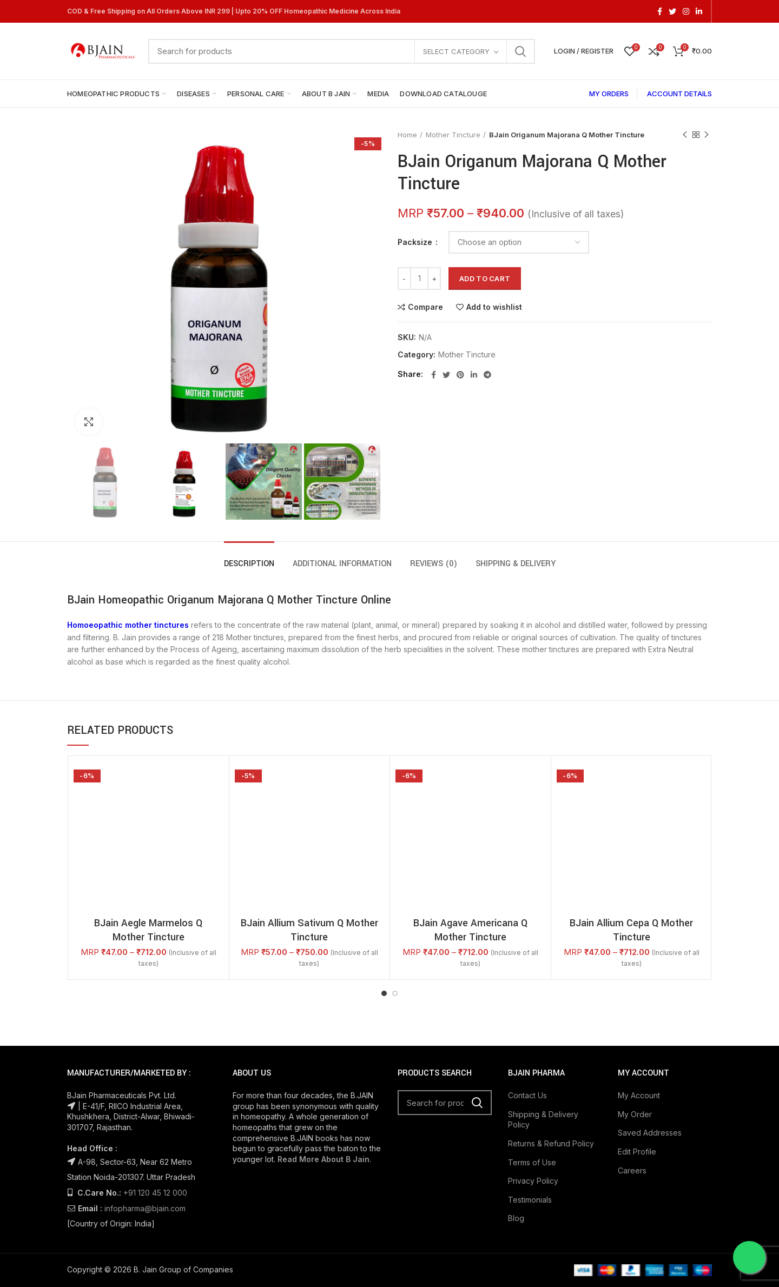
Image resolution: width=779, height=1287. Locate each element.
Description (249, 563)
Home (407, 134)
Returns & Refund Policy (551, 1143)
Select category (456, 51)
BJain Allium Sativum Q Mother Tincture (309, 930)
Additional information (342, 563)
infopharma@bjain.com (145, 1208)
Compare (425, 307)
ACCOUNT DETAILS (679, 93)
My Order (635, 1114)
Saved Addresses (650, 1132)
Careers (632, 1170)
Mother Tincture (453, 134)
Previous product (685, 135)
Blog (516, 1218)
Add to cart (484, 278)
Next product (706, 135)
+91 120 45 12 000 (155, 1192)
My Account (639, 1095)
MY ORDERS (609, 93)
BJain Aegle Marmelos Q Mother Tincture (148, 930)
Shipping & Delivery (516, 563)
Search (520, 51)
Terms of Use (532, 1162)
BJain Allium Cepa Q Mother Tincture (631, 930)
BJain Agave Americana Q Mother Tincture (470, 930)
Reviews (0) (433, 563)
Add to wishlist (494, 307)
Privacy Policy (533, 1180)
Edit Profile (637, 1151)
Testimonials (530, 1199)
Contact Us (527, 1095)
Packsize (416, 242)
